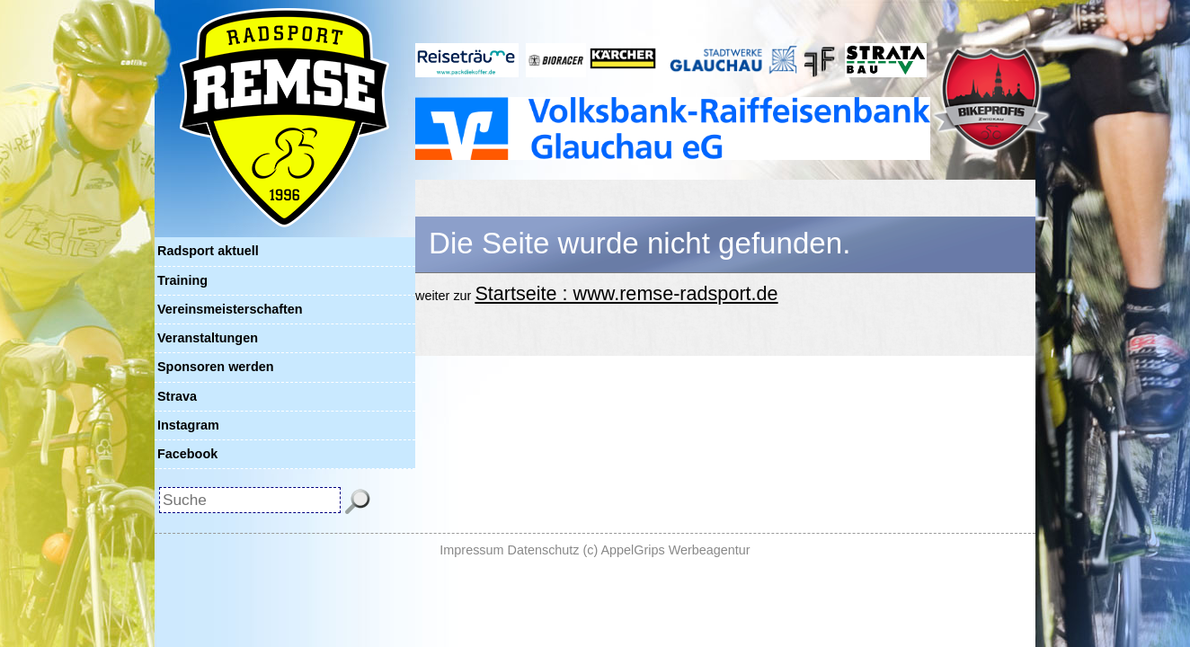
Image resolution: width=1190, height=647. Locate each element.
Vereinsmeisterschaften (230, 309)
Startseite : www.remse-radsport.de (626, 293)
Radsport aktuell (208, 251)
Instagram (188, 425)
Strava (177, 396)
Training (182, 280)
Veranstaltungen (207, 338)
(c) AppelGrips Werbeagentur (666, 550)
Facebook (187, 454)
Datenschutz (544, 550)
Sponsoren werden (215, 366)
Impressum (471, 550)
